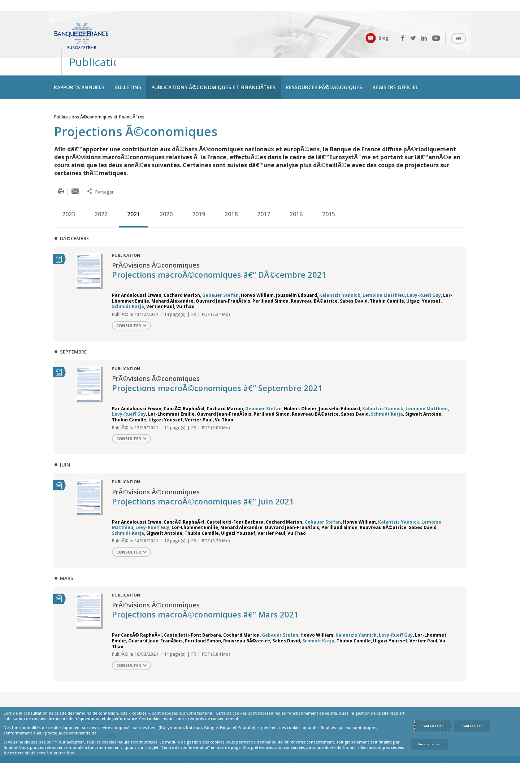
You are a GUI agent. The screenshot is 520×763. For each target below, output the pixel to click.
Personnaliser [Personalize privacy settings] (429, 744)
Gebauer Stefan (220, 267)
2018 (231, 186)
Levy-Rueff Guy (424, 267)
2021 (133, 186)
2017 (263, 186)
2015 (328, 186)
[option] (70, 186)
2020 (166, 186)
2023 (68, 186)
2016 (296, 186)
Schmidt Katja (128, 278)
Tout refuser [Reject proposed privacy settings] (472, 726)
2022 (101, 186)
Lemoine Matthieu (384, 267)
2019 (198, 186)
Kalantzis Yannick (339, 267)
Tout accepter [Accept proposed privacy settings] (432, 726)
